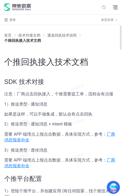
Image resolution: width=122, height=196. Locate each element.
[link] (29, 35)
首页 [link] (8, 35)
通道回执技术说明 (62, 35)
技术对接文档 (29, 35)
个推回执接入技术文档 (22, 40)
